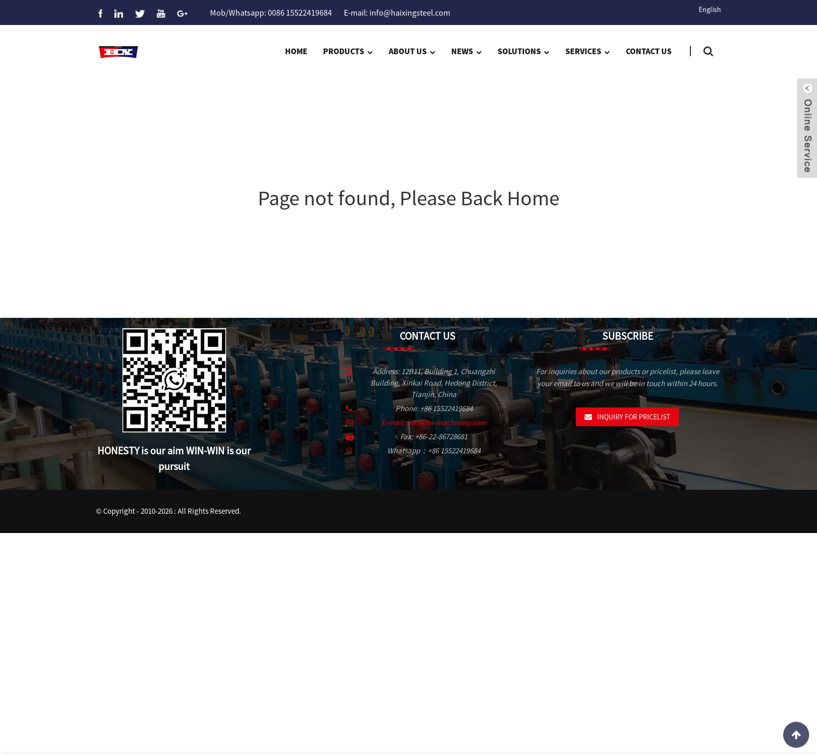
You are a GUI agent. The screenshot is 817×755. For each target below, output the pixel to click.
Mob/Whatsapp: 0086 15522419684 (271, 12)
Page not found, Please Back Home (409, 198)
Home (296, 51)
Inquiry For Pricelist (633, 417)
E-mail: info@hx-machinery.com (433, 422)
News (466, 52)
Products (348, 52)
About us (412, 52)
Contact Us (649, 51)
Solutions (523, 52)
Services (587, 52)
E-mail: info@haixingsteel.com (397, 12)
